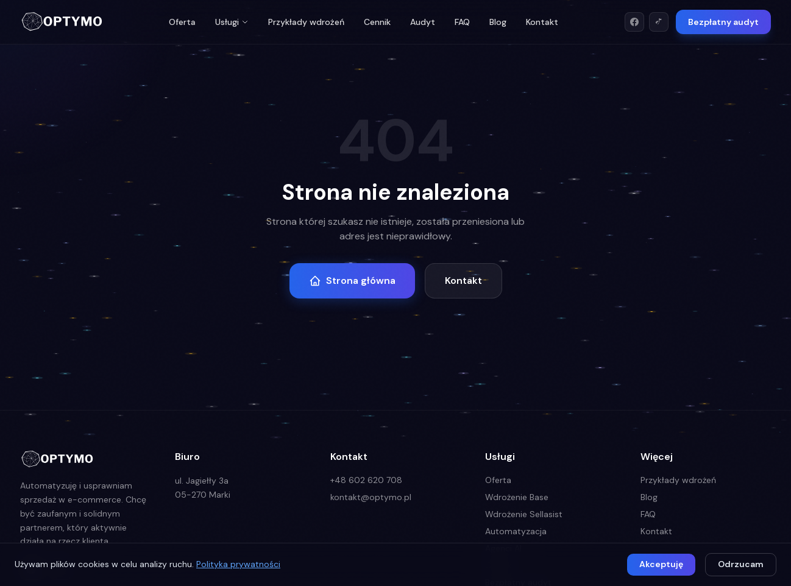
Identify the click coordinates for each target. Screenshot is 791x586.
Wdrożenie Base (516, 497)
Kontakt (542, 21)
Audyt (422, 21)
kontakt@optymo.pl (370, 497)
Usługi (232, 21)
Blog (497, 21)
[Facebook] (634, 22)
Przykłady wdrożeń (306, 21)
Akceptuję (661, 564)
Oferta (182, 21)
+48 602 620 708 (366, 480)
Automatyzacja (516, 531)
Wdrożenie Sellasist (523, 514)
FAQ (462, 21)
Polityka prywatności (238, 564)
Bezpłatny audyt (723, 21)
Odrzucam (741, 564)
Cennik (377, 21)
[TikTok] (659, 22)
